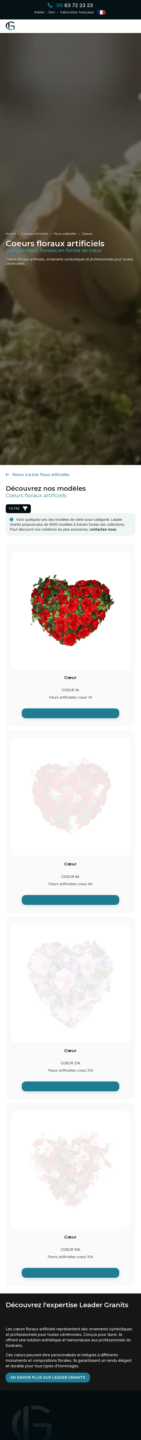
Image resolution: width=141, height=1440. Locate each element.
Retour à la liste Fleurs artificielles (38, 475)
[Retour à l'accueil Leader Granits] (12, 29)
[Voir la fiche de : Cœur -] (71, 635)
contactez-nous (103, 530)
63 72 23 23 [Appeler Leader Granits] (75, 5)
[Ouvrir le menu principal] (131, 27)
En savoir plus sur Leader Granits (47, 1378)
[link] (71, 714)
